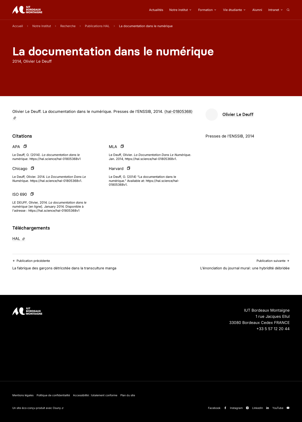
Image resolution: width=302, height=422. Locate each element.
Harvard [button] (116, 168)
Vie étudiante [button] (232, 10)
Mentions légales (23, 395)
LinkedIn (257, 408)
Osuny (57, 408)
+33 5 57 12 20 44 (273, 328)
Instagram (236, 408)
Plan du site (127, 395)
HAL (29, 238)
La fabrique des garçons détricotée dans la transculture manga (80, 264)
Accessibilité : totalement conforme (95, 395)
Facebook (214, 408)
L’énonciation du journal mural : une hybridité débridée (221, 264)
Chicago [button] (19, 168)
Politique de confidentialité (53, 395)
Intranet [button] (273, 10)
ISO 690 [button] (19, 194)
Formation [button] (205, 10)
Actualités (156, 10)
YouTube (277, 408)
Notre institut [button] (178, 10)
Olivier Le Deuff (237, 114)
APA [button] (16, 146)
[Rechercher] (288, 9)
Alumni (257, 10)
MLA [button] (113, 146)
